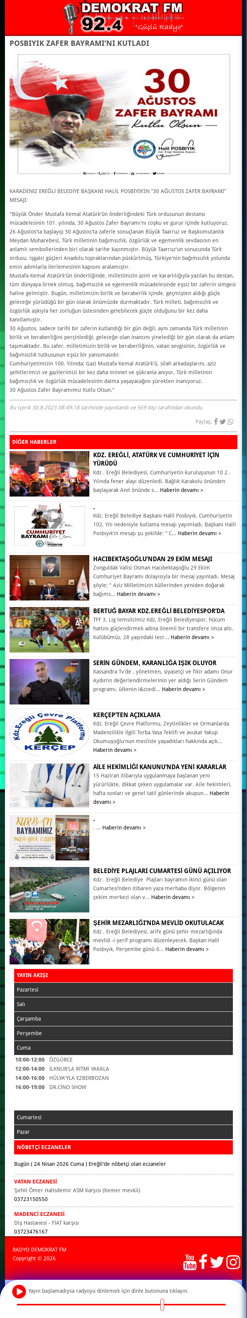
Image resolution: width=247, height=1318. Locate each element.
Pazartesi (28, 990)
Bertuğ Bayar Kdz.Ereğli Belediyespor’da (158, 611)
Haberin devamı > (181, 490)
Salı (21, 1004)
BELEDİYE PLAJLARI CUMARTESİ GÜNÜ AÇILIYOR (162, 871)
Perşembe (29, 1033)
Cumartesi (29, 1117)
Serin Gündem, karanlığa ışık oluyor (154, 663)
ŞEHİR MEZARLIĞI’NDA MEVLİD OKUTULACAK (158, 923)
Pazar (23, 1132)
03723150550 (31, 1199)
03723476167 (31, 1232)
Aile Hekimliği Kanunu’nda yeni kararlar (159, 767)
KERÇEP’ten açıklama (126, 715)
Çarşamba (29, 1019)
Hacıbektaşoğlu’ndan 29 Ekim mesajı (152, 559)
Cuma (24, 1048)
